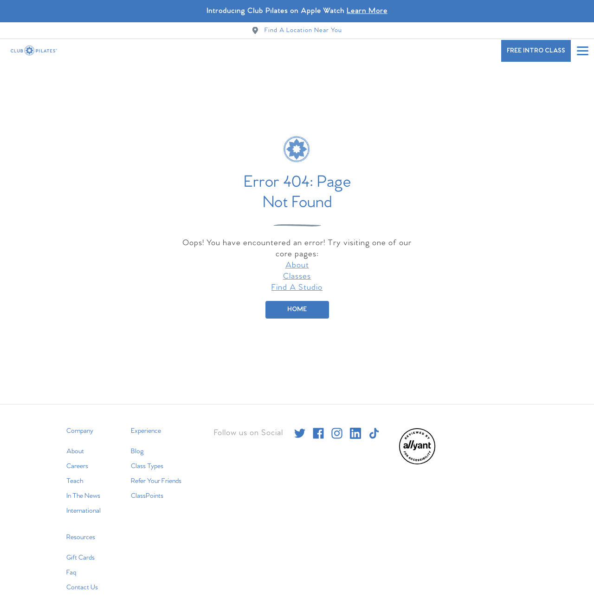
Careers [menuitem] (77, 458)
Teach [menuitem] (74, 473)
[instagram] (336, 424)
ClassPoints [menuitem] (147, 487)
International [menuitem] (83, 502)
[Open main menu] (582, 50)
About (297, 257)
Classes (297, 268)
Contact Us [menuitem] (82, 579)
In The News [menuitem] (83, 487)
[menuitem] (417, 454)
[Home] (297, 301)
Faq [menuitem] (71, 564)
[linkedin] (355, 424)
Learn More (367, 11)
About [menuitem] (75, 443)
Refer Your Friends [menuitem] (156, 473)
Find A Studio (297, 279)
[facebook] (318, 424)
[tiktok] (374, 424)
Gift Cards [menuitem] (80, 549)
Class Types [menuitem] (147, 458)
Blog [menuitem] (137, 443)
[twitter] (299, 424)
